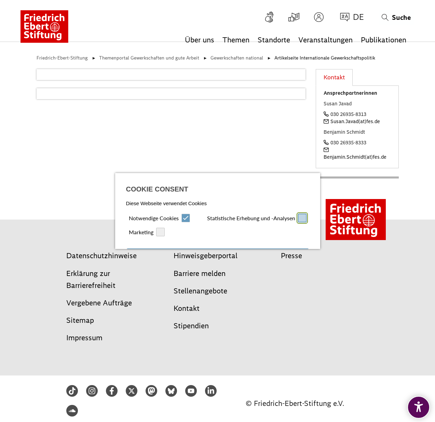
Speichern (264, 241)
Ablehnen (170, 241)
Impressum (205, 280)
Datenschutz (228, 280)
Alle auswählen (218, 212)
